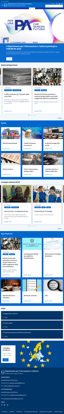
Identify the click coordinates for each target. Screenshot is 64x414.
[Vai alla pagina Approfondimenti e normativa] (7, 301)
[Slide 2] (32, 8)
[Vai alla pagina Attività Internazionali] (7, 148)
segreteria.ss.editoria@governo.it (18, 395)
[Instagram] (61, 3)
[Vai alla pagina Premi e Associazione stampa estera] (28, 174)
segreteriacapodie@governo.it (17, 383)
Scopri (9, 59)
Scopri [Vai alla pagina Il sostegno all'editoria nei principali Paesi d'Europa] (5, 360)
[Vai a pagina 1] (28, 115)
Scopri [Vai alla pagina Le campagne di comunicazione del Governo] (60, 229)
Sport (43, 207)
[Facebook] (56, 3)
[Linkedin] (59, 3)
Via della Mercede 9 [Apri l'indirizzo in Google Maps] (6, 392)
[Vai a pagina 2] (30, 115)
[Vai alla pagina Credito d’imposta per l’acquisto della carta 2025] (8, 111)
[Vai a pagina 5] (35, 115)
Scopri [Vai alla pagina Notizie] (60, 118)
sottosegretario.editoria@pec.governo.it (13, 399)
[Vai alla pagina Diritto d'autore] (7, 174)
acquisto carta (8, 90)
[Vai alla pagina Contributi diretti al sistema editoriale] (49, 174)
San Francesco (15, 207)
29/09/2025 (37, 205)
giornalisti (44, 90)
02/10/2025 (7, 205)
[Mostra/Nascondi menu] (2, 5)
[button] (58, 411)
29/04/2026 (37, 88)
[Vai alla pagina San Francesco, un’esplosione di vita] (8, 222)
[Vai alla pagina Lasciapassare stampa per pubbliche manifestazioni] (28, 275)
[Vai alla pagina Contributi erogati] (5, 327)
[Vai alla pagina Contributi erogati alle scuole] (49, 148)
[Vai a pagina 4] (33, 115)
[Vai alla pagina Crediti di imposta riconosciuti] (28, 148)
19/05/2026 (7, 88)
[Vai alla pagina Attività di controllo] (28, 301)
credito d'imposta (16, 90)
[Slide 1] (31, 8)
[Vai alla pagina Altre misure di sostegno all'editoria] (49, 275)
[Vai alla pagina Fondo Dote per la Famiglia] (38, 222)
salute (48, 207)
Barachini (37, 90)
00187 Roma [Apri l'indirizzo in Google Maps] (14, 392)
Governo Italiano (4, 1)
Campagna (7, 207)
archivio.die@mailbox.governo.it (12, 386)
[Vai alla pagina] (5, 317)
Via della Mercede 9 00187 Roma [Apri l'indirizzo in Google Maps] (9, 380)
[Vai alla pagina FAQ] (49, 301)
